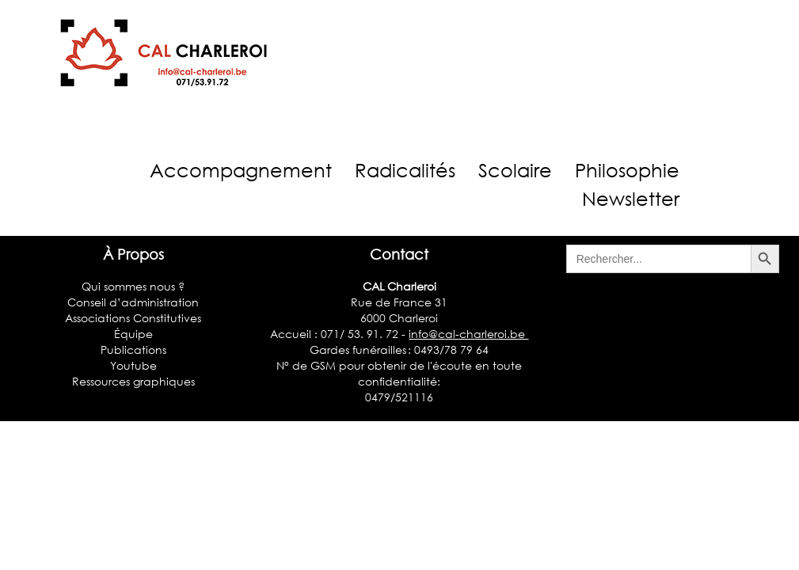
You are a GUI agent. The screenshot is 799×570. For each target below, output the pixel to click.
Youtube (133, 365)
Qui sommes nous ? (133, 286)
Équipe (133, 333)
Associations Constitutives (133, 318)
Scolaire (515, 169)
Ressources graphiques (133, 381)
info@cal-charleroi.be (468, 333)
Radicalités (405, 169)
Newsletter (630, 198)
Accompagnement (241, 169)
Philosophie (627, 169)
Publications (133, 349)
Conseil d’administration (133, 302)
